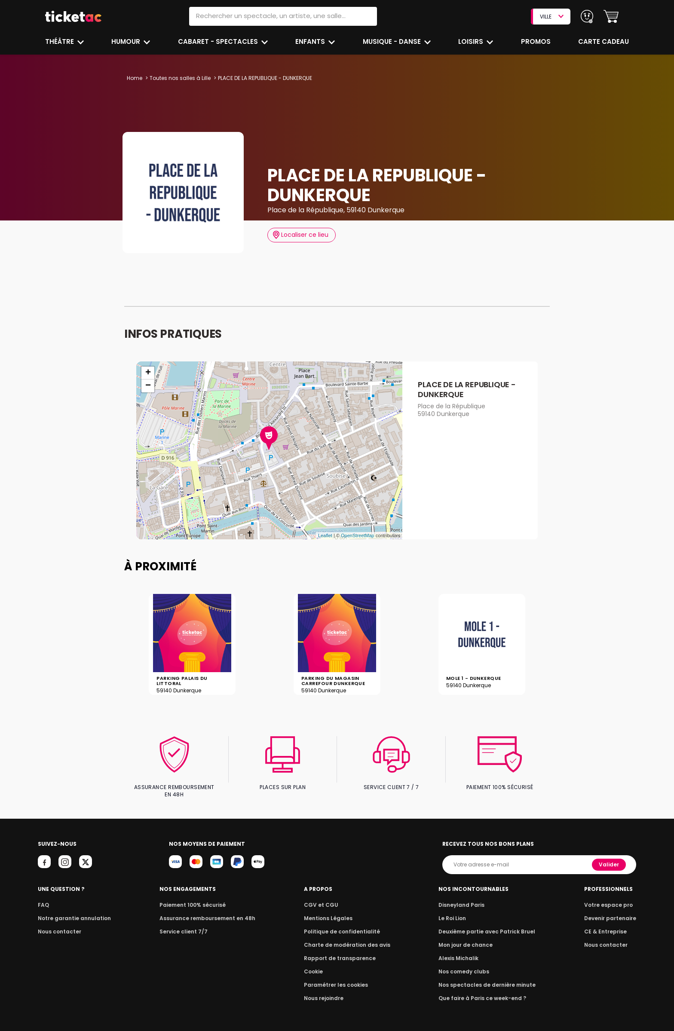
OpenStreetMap (357, 535)
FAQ (43, 898)
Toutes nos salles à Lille (179, 78)
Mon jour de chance (467, 938)
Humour (127, 41)
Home (134, 78)
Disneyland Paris (463, 898)
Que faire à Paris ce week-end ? (482, 991)
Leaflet (325, 535)
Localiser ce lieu (300, 234)
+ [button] (148, 373)
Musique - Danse (392, 41)
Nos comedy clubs (465, 964)
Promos (536, 41)
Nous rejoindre (325, 991)
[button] (611, 16)
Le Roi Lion (454, 911)
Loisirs (472, 41)
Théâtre (59, 41)
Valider (609, 857)
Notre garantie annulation (72, 911)
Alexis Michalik (460, 951)
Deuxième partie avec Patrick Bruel (487, 924)
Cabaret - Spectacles (218, 41)
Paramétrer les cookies (336, 978)
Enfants (310, 41)
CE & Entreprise (606, 924)
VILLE (551, 16)
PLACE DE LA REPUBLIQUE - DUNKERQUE (467, 389)
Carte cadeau (604, 41)
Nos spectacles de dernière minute (486, 978)
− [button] (148, 385)
